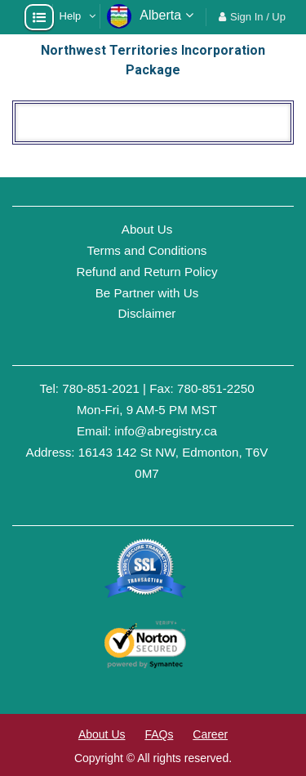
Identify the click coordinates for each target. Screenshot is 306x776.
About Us (147, 229)
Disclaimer (147, 313)
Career (210, 734)
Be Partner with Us (147, 293)
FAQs (158, 734)
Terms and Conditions (147, 250)
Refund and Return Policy (146, 272)
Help (71, 16)
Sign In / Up (258, 17)
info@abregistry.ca (165, 431)
